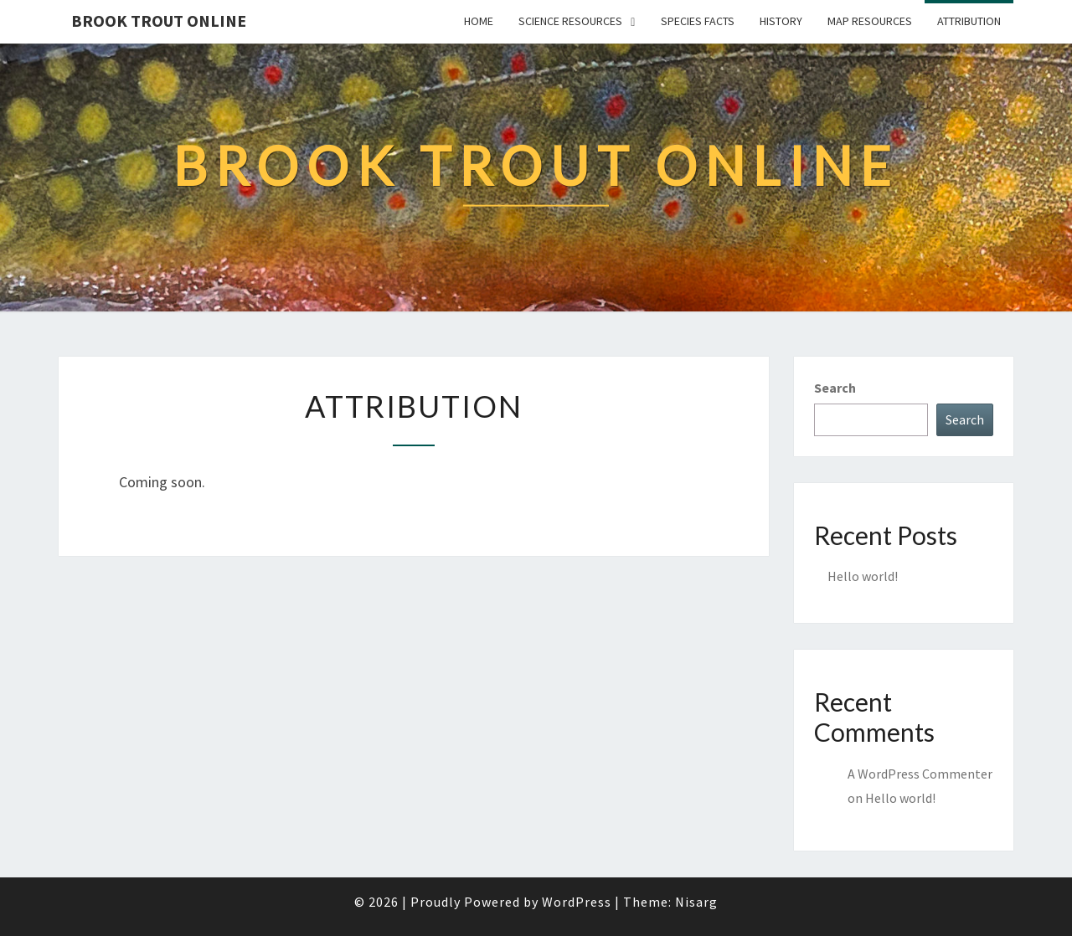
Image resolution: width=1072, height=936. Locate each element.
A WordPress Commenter (920, 773)
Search (835, 387)
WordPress (576, 901)
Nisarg (696, 901)
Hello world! (862, 576)
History (781, 20)
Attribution (969, 20)
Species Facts (697, 20)
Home (478, 20)
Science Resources (570, 20)
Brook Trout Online (158, 20)
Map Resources (869, 20)
